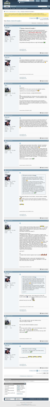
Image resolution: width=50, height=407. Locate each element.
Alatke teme (34, 23)
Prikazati (45, 23)
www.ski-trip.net (22, 49)
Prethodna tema (23, 376)
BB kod (18, 385)
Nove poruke (6, 8)
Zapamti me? (21, 2)
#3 (47, 83)
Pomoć (37, 0)
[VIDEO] (18, 389)
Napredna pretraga (45, 8)
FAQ (10, 8)
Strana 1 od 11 (33, 18)
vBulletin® (25, 404)
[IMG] (18, 388)
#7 (47, 220)
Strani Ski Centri (13, 11)
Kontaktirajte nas (33, 398)
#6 (47, 170)
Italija (18, 11)
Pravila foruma (20, 393)
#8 (47, 271)
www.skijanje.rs (40, 398)
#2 (47, 55)
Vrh (47, 373)
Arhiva (44, 398)
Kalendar (13, 8)
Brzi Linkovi (24, 8)
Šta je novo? (13, 6)
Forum (7, 6)
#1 (47, 25)
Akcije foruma (18, 8)
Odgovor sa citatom (44, 53)
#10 (47, 343)
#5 (47, 140)
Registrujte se (44, 0)
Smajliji (18, 386)
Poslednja (45, 18)
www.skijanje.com (22, 50)
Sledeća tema (29, 376)
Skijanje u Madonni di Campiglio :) (14, 21)
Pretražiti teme (39, 23)
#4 (47, 115)
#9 (47, 315)
